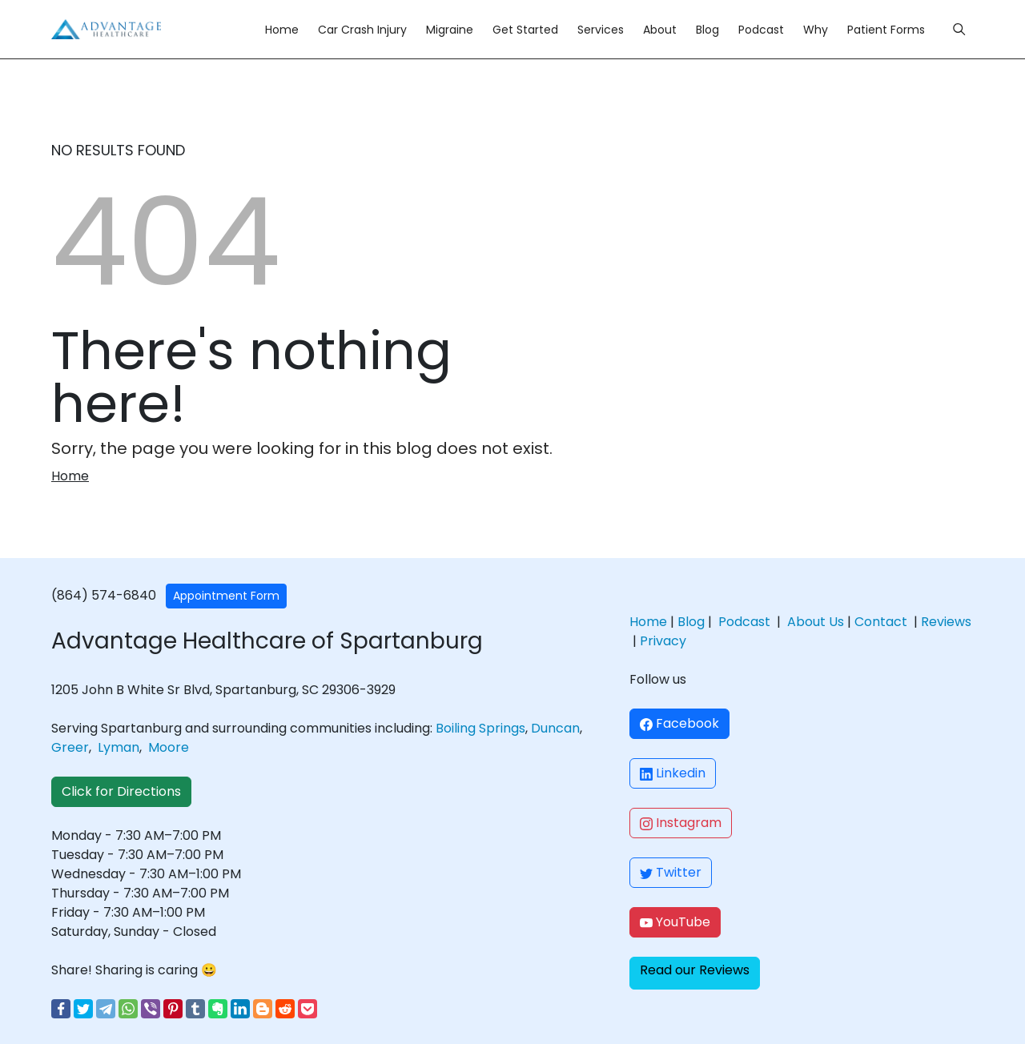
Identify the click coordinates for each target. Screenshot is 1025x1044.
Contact (880, 621)
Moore (168, 747)
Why (815, 30)
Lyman (118, 747)
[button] (694, 973)
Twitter (670, 872)
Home (282, 30)
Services (600, 30)
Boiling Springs (480, 728)
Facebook (679, 723)
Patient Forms (886, 30)
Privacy (663, 641)
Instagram (681, 822)
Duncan (555, 728)
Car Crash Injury (362, 30)
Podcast (761, 30)
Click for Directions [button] (121, 791)
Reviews (946, 621)
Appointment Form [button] (226, 596)
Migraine (449, 30)
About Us (815, 621)
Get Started (525, 30)
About (660, 30)
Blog (707, 30)
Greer (70, 747)
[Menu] (959, 29)
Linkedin (672, 773)
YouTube (675, 922)
